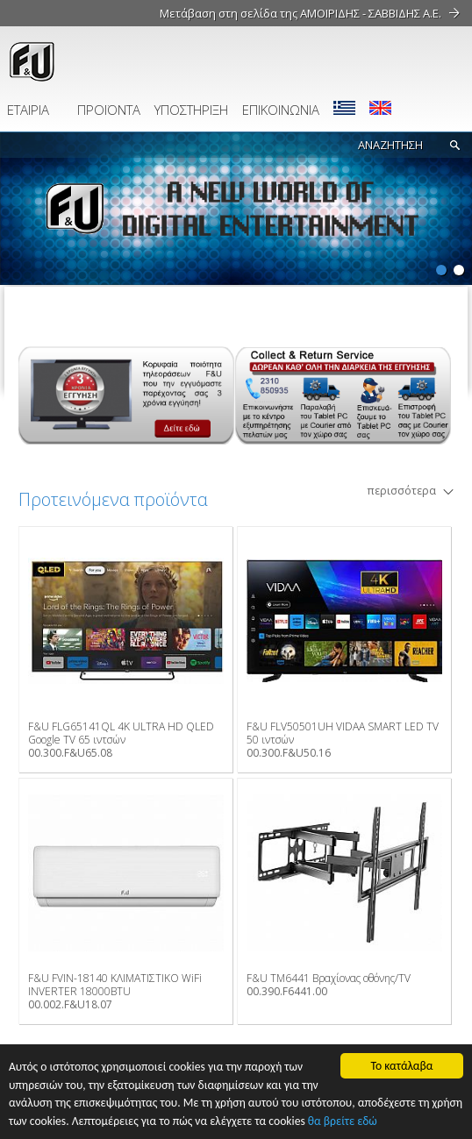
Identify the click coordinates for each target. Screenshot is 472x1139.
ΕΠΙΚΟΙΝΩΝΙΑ (280, 109)
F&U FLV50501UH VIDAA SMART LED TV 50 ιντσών (343, 733)
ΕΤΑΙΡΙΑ (28, 109)
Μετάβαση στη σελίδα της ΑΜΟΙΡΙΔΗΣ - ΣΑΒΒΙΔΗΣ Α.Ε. (300, 13)
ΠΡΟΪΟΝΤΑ (108, 109)
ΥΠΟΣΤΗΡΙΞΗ (191, 109)
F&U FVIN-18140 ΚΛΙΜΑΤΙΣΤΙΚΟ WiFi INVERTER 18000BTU (115, 985)
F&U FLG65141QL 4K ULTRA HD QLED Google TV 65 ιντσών (121, 733)
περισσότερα (401, 490)
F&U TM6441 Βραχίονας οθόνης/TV (329, 978)
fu (109, 61)
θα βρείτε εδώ (342, 1121)
